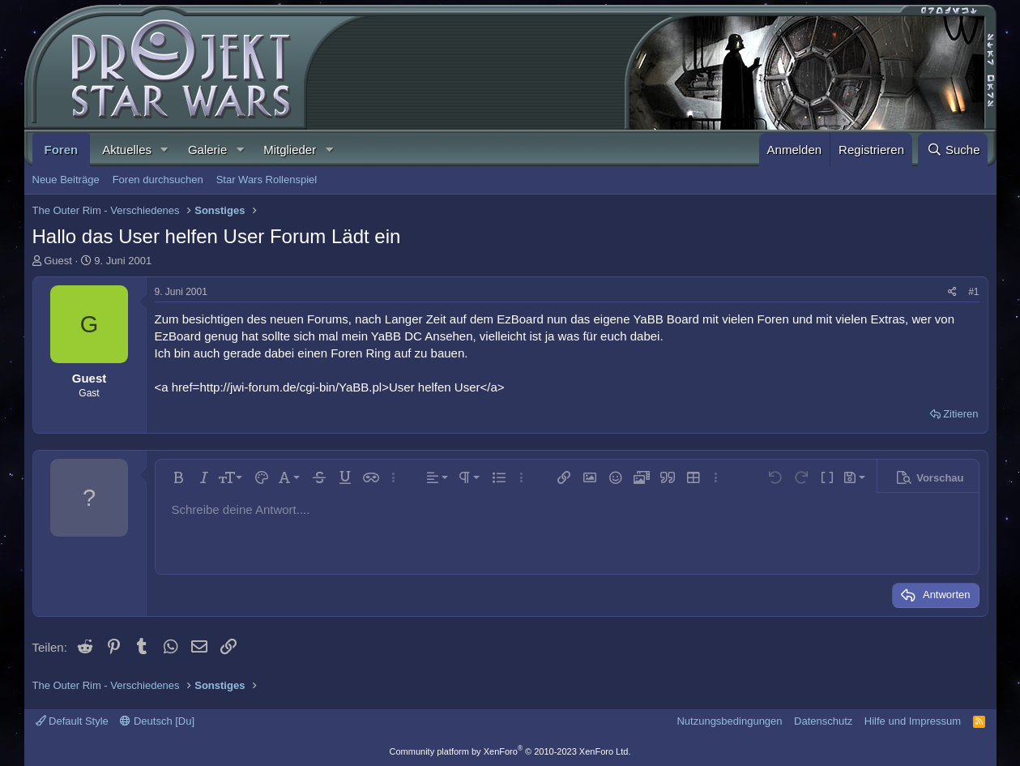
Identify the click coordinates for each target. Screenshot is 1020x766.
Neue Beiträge (66, 179)
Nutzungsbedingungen (729, 721)
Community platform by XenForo (510, 751)
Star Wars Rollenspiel (267, 179)
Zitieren (960, 414)
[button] (164, 149)
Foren (62, 149)
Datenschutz (823, 721)
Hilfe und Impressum (912, 721)
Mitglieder (289, 149)
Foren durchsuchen (158, 179)
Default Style (72, 721)
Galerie (207, 149)
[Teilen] (952, 292)
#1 (973, 291)
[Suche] (953, 149)
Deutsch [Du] (157, 721)
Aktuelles (127, 149)
